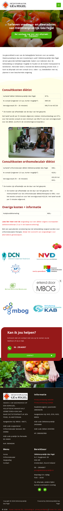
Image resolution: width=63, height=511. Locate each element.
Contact (6, 463)
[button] (31, 35)
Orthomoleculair (9, 457)
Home (5, 454)
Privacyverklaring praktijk (43, 403)
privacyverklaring (41, 509)
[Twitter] (45, 489)
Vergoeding (7, 460)
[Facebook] (39, 489)
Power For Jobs (55, 509)
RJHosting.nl (29, 509)
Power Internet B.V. (16, 509)
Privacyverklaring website (43, 400)
